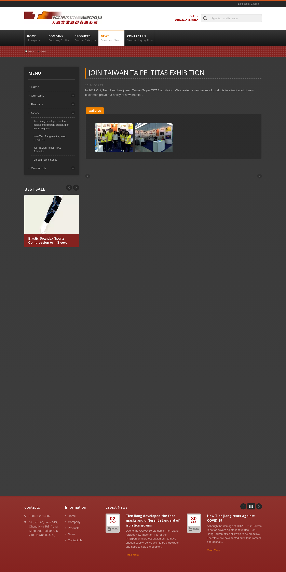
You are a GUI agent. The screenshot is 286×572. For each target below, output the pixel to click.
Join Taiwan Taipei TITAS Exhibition (47, 149)
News (111, 38)
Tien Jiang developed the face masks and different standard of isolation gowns (51, 125)
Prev (76, 188)
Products (85, 38)
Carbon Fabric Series (45, 159)
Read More (132, 554)
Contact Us (140, 38)
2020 (113, 529)
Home (35, 38)
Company (59, 38)
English (255, 3)
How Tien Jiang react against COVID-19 (50, 138)
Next (69, 188)
